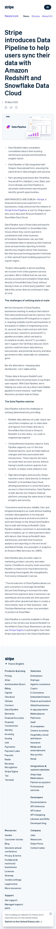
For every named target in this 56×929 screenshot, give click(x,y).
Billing (8, 688)
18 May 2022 (11, 102)
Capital (8, 692)
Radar (8, 759)
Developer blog (38, 823)
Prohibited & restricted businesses (11, 863)
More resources (13, 888)
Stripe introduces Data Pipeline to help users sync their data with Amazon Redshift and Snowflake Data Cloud (27, 62)
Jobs (32, 835)
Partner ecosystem (40, 782)
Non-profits (36, 754)
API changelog (37, 814)
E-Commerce (37, 692)
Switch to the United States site (23, 921)
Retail (33, 758)
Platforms (35, 717)
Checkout (10, 696)
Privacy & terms (13, 855)
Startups (35, 679)
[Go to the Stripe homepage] (8, 659)
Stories (36, 16)
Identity (9, 729)
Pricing (8, 675)
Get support (11, 900)
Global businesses (39, 705)
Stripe (40, 199)
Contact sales (37, 847)
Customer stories (14, 839)
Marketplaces (37, 713)
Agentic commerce (40, 684)
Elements (10, 713)
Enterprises (36, 675)
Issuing (8, 738)
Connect (9, 705)
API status (35, 810)
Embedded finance (40, 696)
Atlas (7, 679)
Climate (9, 701)
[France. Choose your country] (14, 664)
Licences (9, 871)
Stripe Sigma (16, 630)
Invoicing (9, 734)
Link (7, 742)
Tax (7, 775)
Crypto (34, 688)
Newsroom (12, 16)
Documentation (38, 802)
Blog (7, 843)
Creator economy (39, 730)
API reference (37, 806)
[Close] (50, 914)
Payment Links (12, 750)
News (26, 16)
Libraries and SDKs (40, 818)
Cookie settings (13, 879)
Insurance (35, 742)
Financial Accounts (14, 717)
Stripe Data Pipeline (16, 210)
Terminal (9, 779)
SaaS (33, 722)
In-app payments (39, 709)
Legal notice (11, 883)
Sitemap (9, 875)
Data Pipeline (11, 709)
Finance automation (40, 701)
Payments (10, 746)
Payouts (9, 755)
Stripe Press (36, 843)
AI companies (37, 726)
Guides (8, 835)
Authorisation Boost (15, 684)
